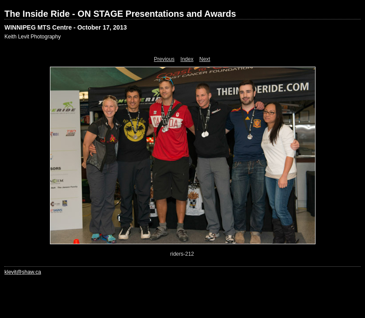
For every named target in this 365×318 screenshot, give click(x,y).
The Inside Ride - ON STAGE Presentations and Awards (120, 14)
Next (204, 59)
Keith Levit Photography (32, 37)
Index (186, 59)
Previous (164, 59)
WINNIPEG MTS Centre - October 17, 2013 (65, 27)
